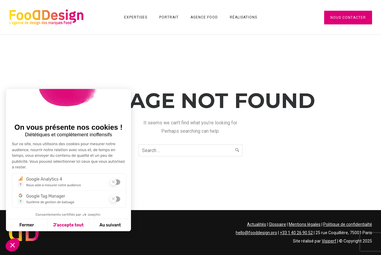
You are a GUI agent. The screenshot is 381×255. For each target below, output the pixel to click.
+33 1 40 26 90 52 (296, 232)
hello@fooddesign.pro (256, 232)
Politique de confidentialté (347, 224)
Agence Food (204, 17)
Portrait (169, 17)
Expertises (135, 17)
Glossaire (277, 224)
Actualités (256, 224)
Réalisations (243, 17)
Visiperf (329, 241)
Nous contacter (348, 17)
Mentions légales (305, 224)
